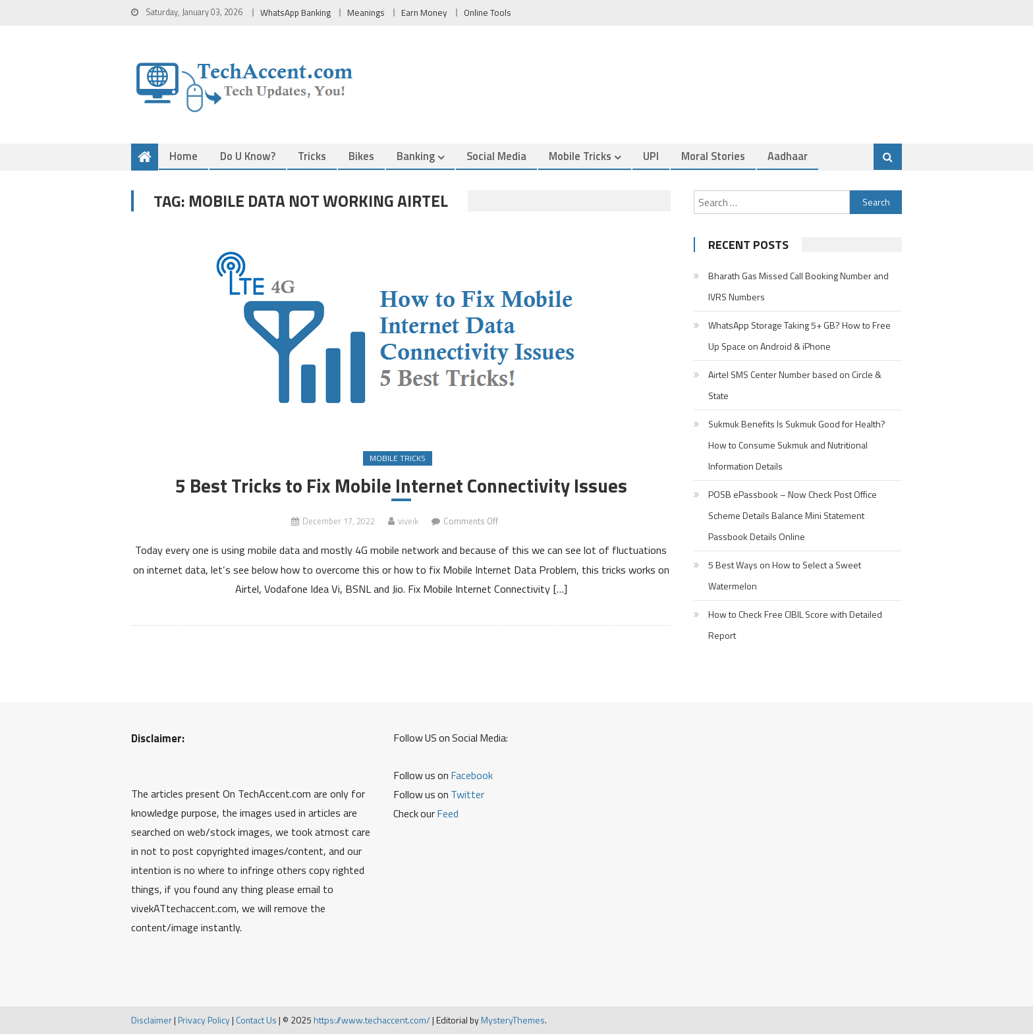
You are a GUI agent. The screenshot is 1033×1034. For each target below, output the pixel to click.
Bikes (361, 156)
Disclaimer (151, 1020)
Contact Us (256, 1020)
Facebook (472, 775)
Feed (448, 813)
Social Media (496, 156)
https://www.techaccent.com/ (372, 1020)
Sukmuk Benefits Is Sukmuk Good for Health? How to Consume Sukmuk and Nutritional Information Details (796, 445)
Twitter (467, 794)
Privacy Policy (204, 1020)
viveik (408, 521)
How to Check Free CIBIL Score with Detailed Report (795, 624)
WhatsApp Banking (295, 12)
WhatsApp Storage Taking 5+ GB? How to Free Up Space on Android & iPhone (799, 335)
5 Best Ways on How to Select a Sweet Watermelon (784, 575)
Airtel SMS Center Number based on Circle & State (794, 384)
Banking (416, 156)
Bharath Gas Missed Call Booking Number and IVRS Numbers (798, 286)
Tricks (312, 156)
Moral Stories (713, 156)
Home (183, 156)
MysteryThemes (513, 1020)
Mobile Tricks (580, 156)
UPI (651, 156)
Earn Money (424, 12)
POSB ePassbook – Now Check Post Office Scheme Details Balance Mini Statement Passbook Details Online (792, 515)
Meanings (366, 12)
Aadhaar (788, 156)
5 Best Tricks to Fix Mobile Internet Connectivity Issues (401, 486)
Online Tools (487, 12)
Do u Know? (247, 156)
